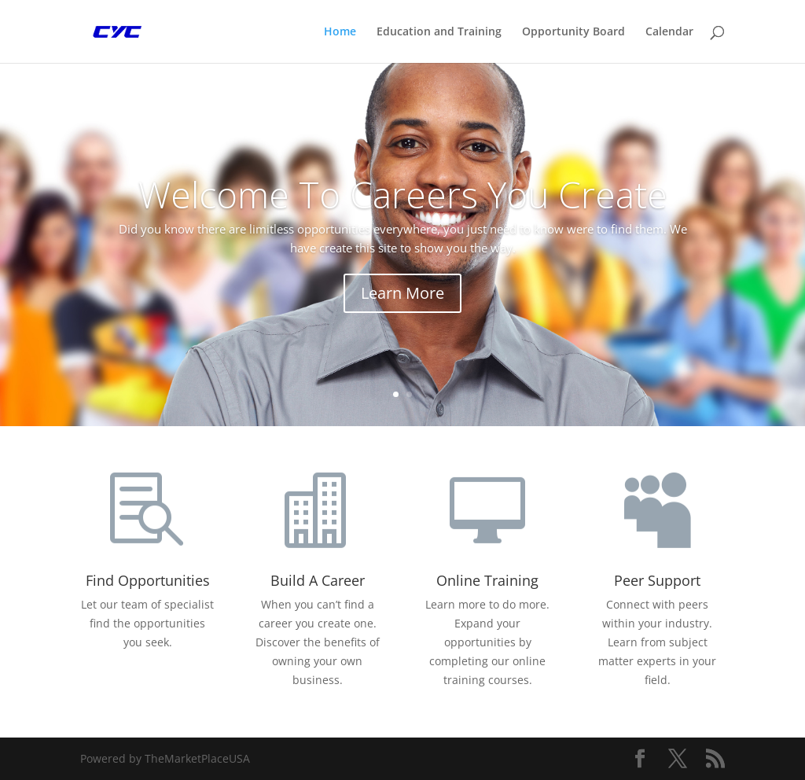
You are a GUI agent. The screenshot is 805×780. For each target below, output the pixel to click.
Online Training (487, 580)
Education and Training (439, 32)
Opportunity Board (573, 32)
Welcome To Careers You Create (402, 194)
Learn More (402, 293)
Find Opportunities (148, 580)
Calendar (669, 32)
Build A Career (317, 580)
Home (340, 32)
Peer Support (657, 580)
